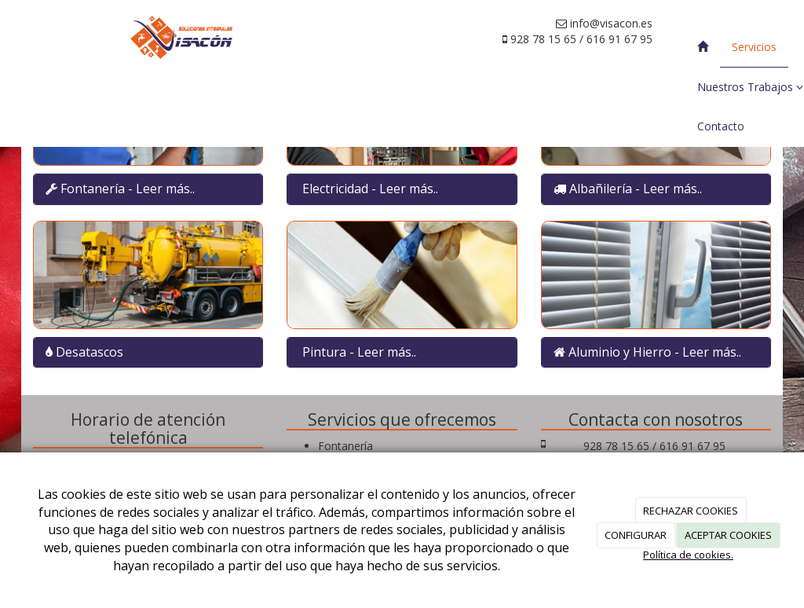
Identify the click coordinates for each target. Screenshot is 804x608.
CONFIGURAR (636, 535)
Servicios (754, 46)
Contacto (720, 126)
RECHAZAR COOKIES (690, 511)
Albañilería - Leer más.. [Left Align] (635, 188)
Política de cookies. (688, 555)
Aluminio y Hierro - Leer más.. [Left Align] (654, 352)
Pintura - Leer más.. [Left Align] (359, 352)
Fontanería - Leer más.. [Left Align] (127, 188)
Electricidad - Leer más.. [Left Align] (370, 188)
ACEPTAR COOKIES (728, 535)
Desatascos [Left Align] (88, 352)
